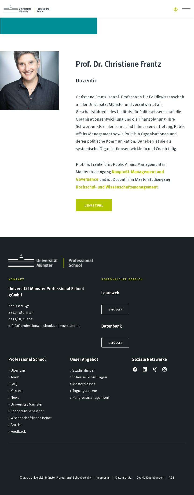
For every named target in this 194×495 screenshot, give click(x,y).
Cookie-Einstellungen (150, 477)
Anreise (16, 424)
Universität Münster (27, 403)
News (15, 397)
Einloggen (115, 309)
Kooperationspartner (27, 410)
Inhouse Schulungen (89, 376)
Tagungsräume (84, 390)
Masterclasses (83, 383)
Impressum (103, 477)
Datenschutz (123, 477)
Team (15, 376)
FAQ (14, 383)
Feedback (18, 431)
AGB (171, 477)
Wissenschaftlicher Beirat (31, 417)
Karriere (17, 390)
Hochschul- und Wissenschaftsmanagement (117, 187)
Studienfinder (83, 370)
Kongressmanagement (90, 397)
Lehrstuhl (93, 205)
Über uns (18, 370)
